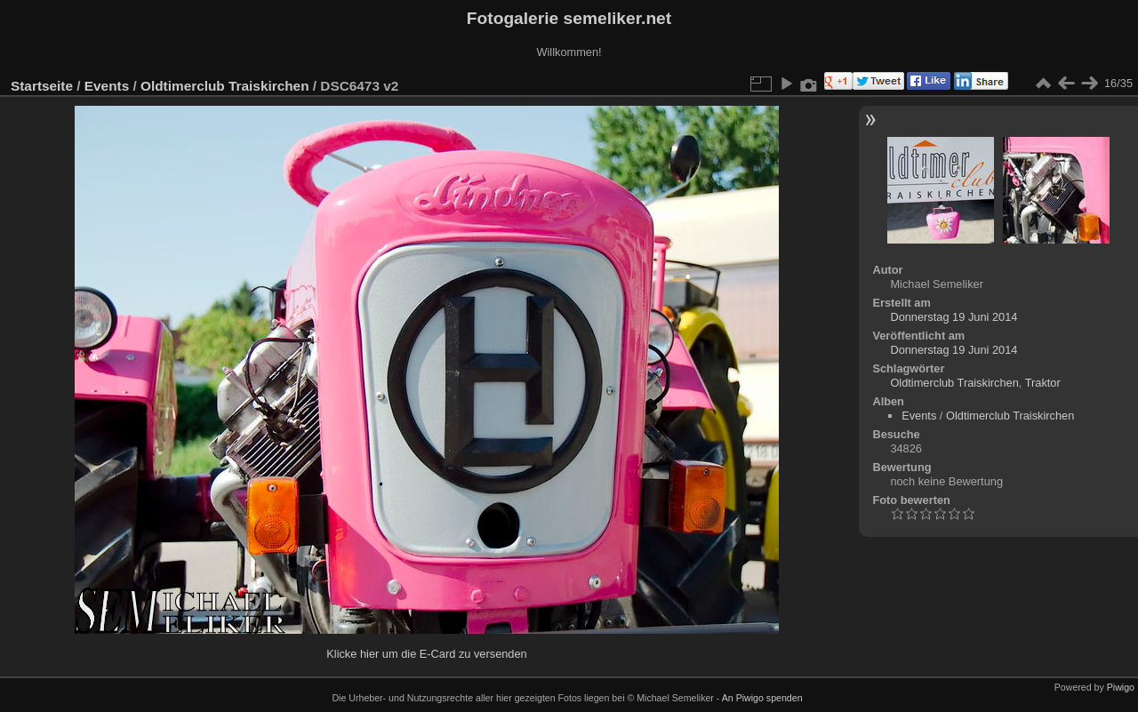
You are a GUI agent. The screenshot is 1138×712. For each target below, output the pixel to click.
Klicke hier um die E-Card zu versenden (426, 653)
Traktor (1043, 382)
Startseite (42, 85)
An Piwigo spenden (762, 697)
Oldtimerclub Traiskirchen (224, 85)
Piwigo (1120, 687)
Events (106, 85)
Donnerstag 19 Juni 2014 (953, 317)
